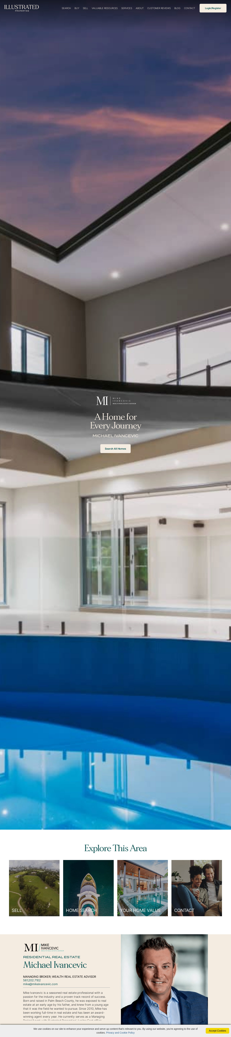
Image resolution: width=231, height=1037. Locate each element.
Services (126, 8)
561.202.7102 (32, 980)
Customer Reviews (159, 8)
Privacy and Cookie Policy (120, 1032)
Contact (189, 8)
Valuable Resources (105, 8)
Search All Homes (115, 448)
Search (66, 8)
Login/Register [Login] (213, 8)
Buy (77, 8)
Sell (85, 8)
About (140, 8)
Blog (177, 8)
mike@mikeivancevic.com (40, 984)
